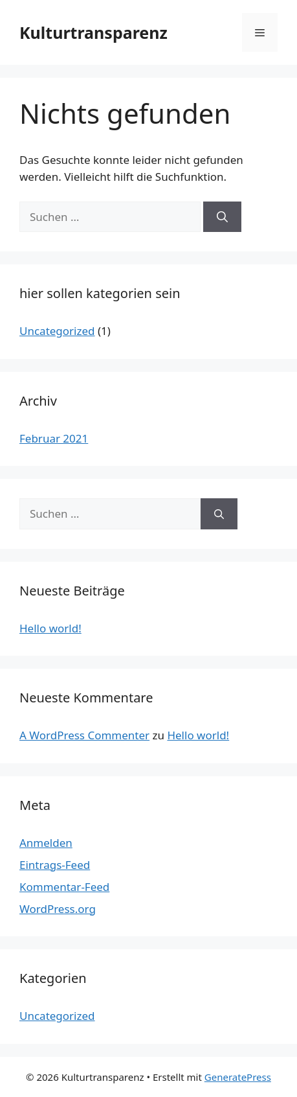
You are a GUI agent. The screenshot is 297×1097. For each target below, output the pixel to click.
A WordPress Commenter (84, 735)
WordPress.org (57, 908)
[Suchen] (222, 217)
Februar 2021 (53, 438)
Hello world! (50, 628)
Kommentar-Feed (64, 886)
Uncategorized (57, 330)
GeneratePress (237, 1076)
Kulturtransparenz (93, 32)
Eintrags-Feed (54, 864)
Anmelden (45, 842)
